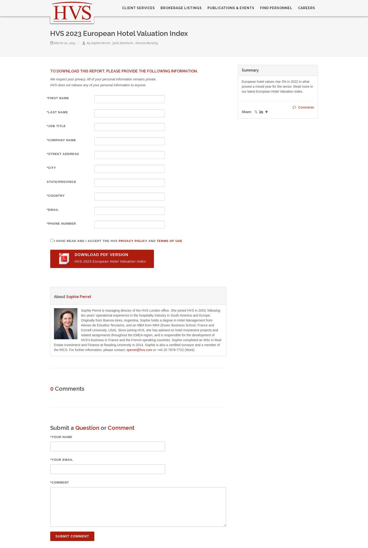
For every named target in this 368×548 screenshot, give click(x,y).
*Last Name (57, 112)
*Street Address (63, 154)
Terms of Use (170, 241)
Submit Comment (72, 536)
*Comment (59, 482)
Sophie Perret (100, 43)
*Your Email (61, 459)
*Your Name (61, 437)
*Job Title (56, 126)
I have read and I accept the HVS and (118, 241)
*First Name (58, 98)
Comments (303, 107)
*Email (53, 210)
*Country (56, 195)
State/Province (61, 182)
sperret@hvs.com (139, 350)
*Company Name (61, 140)
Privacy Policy (133, 241)
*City (51, 168)
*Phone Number (61, 223)
